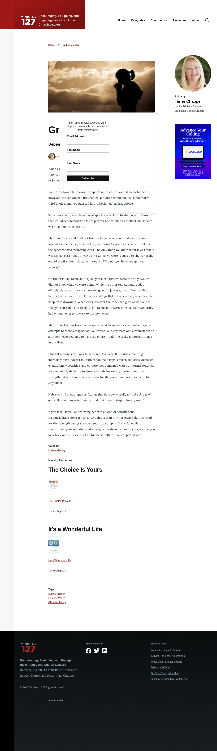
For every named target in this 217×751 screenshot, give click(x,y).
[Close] (156, 113)
